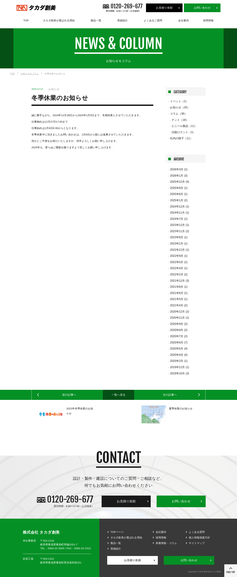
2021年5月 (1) (179, 299)
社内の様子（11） (181, 138)
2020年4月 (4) (179, 354)
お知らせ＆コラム (30, 73)
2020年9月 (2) (179, 323)
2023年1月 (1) (179, 243)
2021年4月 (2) (179, 305)
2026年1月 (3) (179, 175)
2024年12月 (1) (179, 206)
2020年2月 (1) (179, 360)
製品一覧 (96, 20)
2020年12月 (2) (179, 311)
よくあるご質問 (153, 20)
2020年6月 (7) (179, 342)
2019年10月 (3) (179, 373)
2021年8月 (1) (179, 286)
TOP (26, 20)
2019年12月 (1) (179, 367)
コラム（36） (178, 113)
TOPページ (117, 531)
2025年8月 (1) (179, 187)
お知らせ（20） (180, 107)
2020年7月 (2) (179, 336)
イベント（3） (179, 101)
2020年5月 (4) (179, 348)
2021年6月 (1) (179, 293)
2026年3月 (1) (179, 169)
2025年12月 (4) (179, 181)
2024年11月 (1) (179, 212)
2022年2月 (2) (179, 274)
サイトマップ (197, 543)
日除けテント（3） (183, 132)
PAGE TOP (230, 572)
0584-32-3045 (56, 548)
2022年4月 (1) (179, 268)
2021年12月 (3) (179, 280)
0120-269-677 (70, 499)
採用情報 (208, 20)
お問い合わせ (202, 7)
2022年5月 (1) (179, 262)
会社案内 (183, 20)
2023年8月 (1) (179, 237)
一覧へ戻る (118, 394)
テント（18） (180, 119)
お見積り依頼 (164, 7)
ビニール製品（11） (184, 125)
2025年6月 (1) (179, 194)
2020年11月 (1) (179, 317)
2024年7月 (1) (179, 218)
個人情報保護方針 (199, 537)
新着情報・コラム (166, 543)
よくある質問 (197, 531)
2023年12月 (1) (179, 224)
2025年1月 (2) (179, 200)
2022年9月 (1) (179, 255)
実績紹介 (122, 20)
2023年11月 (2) (179, 231)
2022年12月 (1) (179, 249)
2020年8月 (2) (179, 330)
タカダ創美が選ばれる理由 (59, 20)
